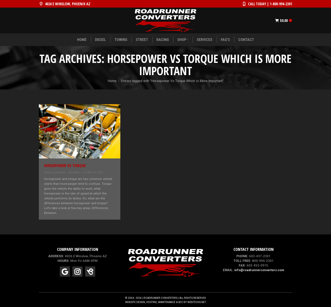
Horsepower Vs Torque (65, 165)
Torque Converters (55, 172)
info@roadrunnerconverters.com (259, 270)
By (74, 172)
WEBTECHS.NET (196, 302)
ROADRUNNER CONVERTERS (160, 297)
